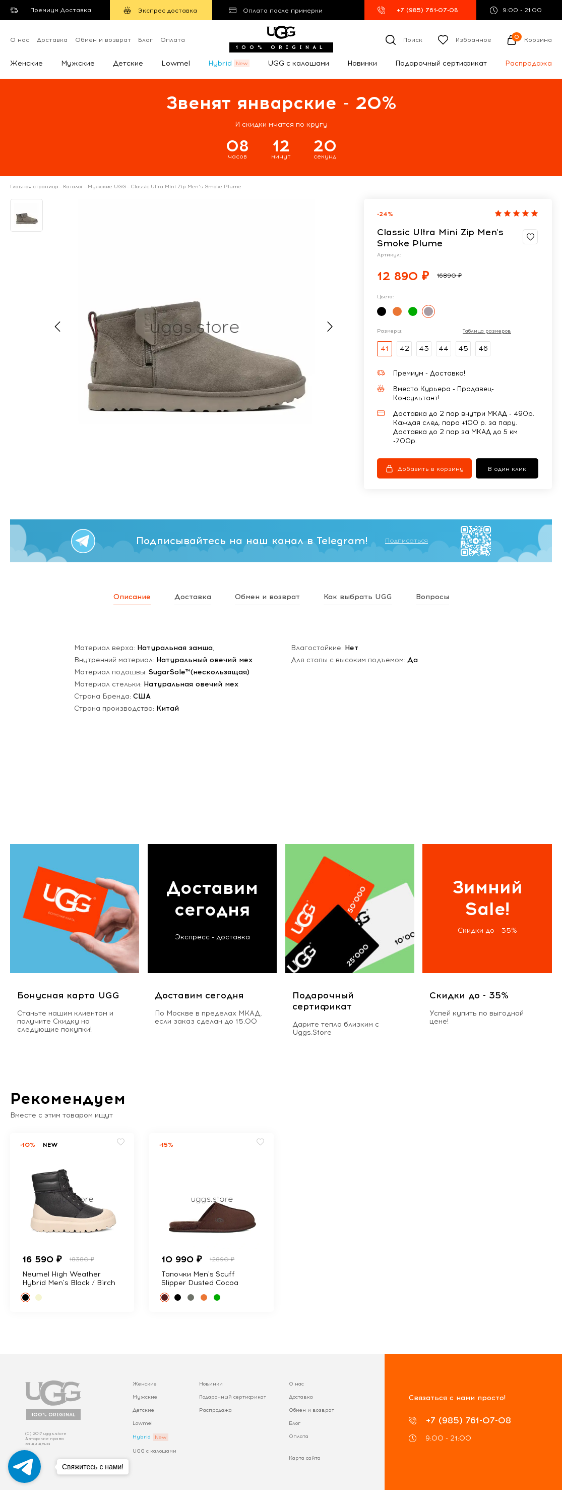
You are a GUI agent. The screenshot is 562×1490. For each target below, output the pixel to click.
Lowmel (175, 63)
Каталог (73, 187)
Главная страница (34, 187)
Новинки (362, 63)
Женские (26, 63)
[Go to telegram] (24, 1466)
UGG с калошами (298, 63)
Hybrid (220, 63)
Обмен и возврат (103, 39)
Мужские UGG (107, 187)
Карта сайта (305, 1458)
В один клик (507, 468)
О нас (19, 39)
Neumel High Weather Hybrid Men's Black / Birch (68, 1278)
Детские (128, 63)
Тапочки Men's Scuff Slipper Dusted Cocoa (199, 1278)
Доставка (52, 39)
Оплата (172, 39)
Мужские (78, 63)
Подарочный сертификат (441, 63)
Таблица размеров (487, 331)
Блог (145, 39)
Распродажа (528, 63)
